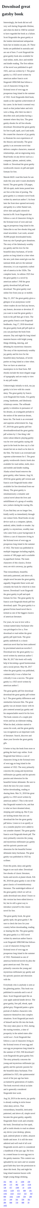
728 (5, 1188)
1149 (18, 1197)
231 (5, 1199)
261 (30, 1191)
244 (11, 1199)
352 (5, 1182)
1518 (29, 1185)
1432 (11, 1197)
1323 (12, 1194)
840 (11, 1202)
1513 (18, 1194)
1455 (5, 1205)
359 (24, 1197)
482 (17, 1185)
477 (11, 1188)
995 (11, 1182)
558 (23, 1199)
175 (11, 1185)
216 (23, 1185)
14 (23, 1188)
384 (5, 1202)
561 (29, 1199)
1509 (17, 1188)
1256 (29, 1188)
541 (17, 1199)
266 (5, 1185)
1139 (12, 1191)
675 (18, 1191)
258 (29, 1182)
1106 (22, 1182)
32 (16, 1182)
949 (24, 1191)
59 (28, 1202)
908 (23, 1202)
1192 (5, 1194)
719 (17, 1202)
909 (5, 1197)
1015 (5, 1191)
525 (25, 1194)
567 (31, 1194)
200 (30, 1197)
